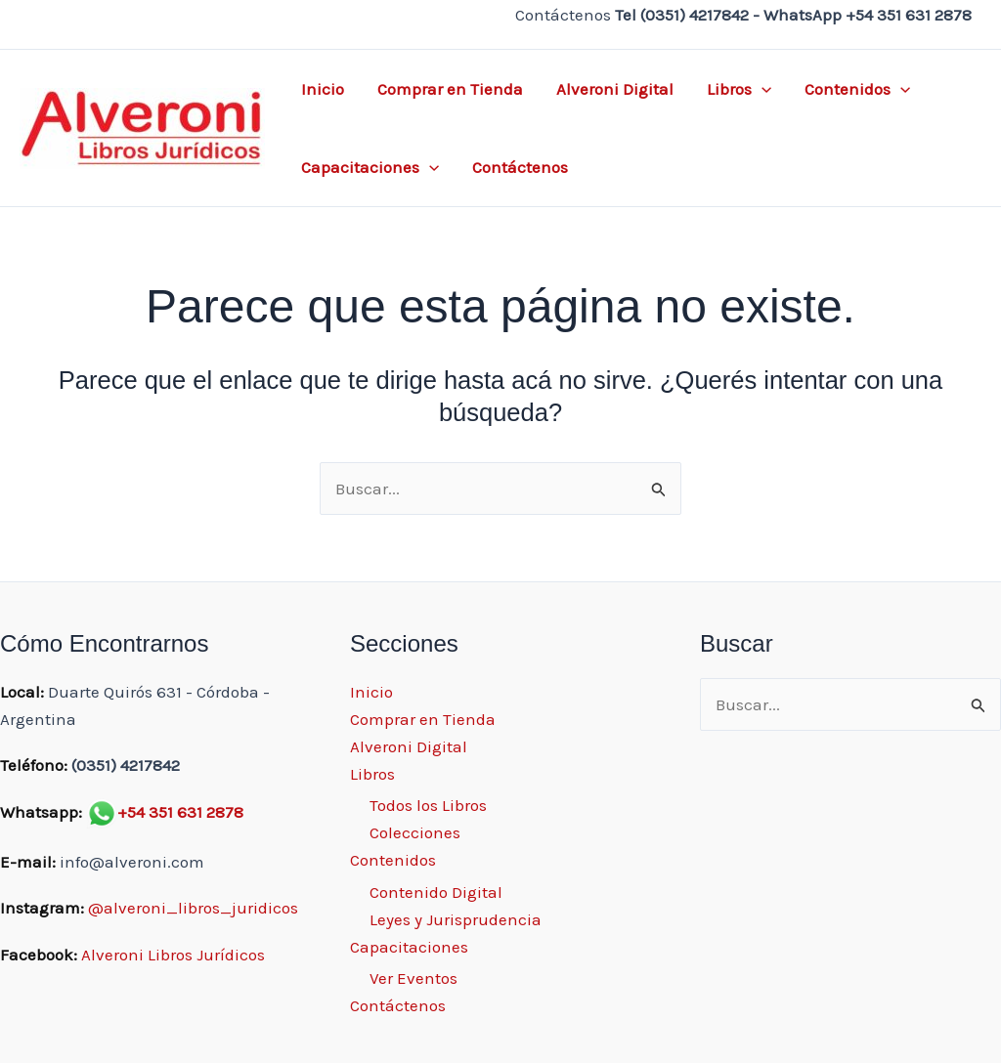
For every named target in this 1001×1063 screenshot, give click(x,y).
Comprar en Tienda (450, 89)
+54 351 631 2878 (180, 812)
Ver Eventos (413, 978)
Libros (739, 89)
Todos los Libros (428, 805)
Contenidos (857, 89)
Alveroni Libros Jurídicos (173, 954)
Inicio (322, 89)
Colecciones (415, 832)
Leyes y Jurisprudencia (456, 919)
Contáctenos (520, 167)
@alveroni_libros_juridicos (193, 907)
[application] (761, 89)
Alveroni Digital (615, 89)
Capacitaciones (370, 167)
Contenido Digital (436, 892)
